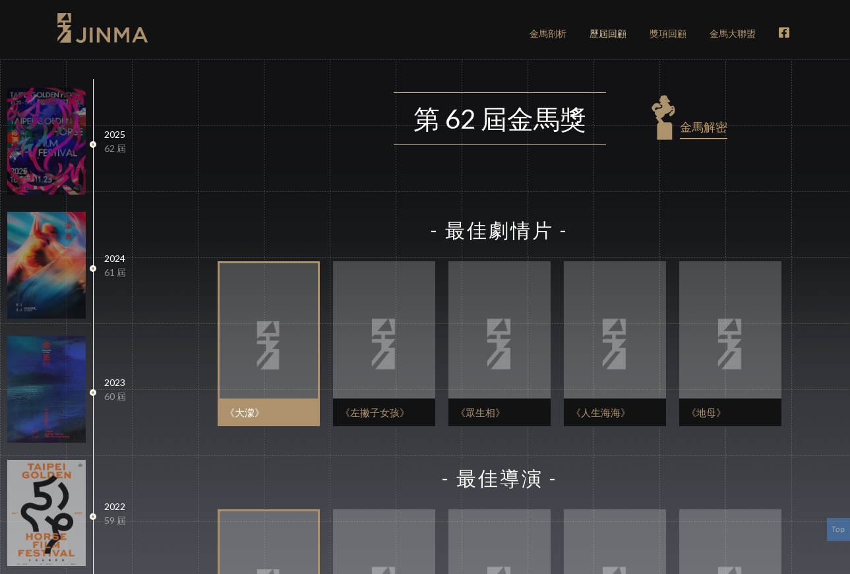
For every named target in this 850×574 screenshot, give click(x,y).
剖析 (548, 33)
